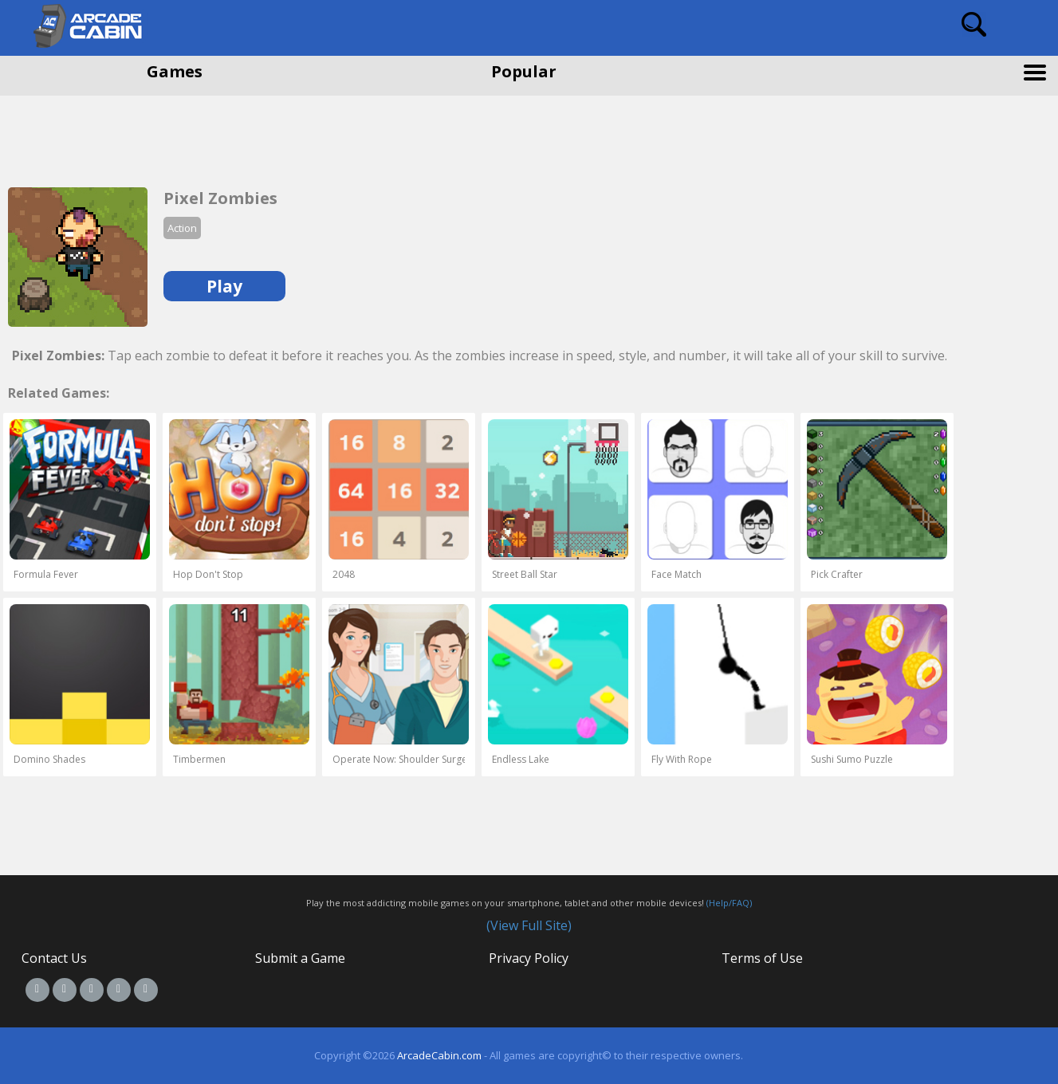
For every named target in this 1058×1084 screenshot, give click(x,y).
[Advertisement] (127, 135)
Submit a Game (300, 958)
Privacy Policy (528, 958)
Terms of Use (762, 958)
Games (175, 71)
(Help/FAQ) (729, 903)
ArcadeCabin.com (439, 1055)
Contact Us (54, 958)
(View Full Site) (529, 925)
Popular (524, 71)
